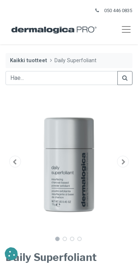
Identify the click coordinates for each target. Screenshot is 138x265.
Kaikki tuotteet (28, 60)
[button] (15, 161)
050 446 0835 (118, 10)
